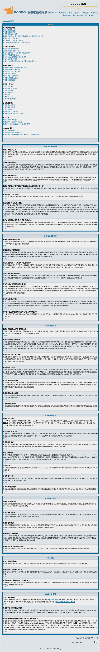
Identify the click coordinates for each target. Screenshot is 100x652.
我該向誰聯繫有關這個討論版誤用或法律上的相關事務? (21, 134)
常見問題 (62, 13)
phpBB (47, 649)
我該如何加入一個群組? (11, 111)
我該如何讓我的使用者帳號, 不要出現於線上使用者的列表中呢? (23, 36)
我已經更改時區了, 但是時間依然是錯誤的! (17, 53)
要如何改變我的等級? (10, 59)
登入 (91, 15)
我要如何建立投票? (9, 74)
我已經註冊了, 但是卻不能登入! (13, 40)
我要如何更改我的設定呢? (11, 49)
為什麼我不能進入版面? (11, 78)
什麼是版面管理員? (9, 107)
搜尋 (69, 13)
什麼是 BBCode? (8, 86)
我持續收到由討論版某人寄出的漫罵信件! (16, 124)
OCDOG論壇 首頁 (8, 21)
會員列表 (77, 13)
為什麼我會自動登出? (10, 34)
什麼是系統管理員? (9, 105)
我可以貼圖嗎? (8, 92)
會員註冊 (94, 13)
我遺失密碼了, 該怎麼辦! (11, 38)
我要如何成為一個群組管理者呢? (13, 113)
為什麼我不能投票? (9, 80)
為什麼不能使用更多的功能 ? (12, 132)
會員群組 (85, 13)
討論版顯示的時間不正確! (11, 51)
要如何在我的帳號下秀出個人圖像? (14, 57)
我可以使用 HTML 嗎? (10, 88)
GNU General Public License (65, 602)
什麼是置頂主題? (8, 97)
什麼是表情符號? (8, 90)
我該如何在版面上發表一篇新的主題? (15, 67)
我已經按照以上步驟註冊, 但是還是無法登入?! (18, 42)
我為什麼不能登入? (9, 30)
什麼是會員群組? (8, 109)
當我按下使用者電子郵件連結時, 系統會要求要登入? (20, 61)
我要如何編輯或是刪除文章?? (12, 69)
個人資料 (67, 15)
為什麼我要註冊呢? (9, 32)
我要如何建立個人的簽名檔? (12, 72)
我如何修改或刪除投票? (11, 76)
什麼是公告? (7, 94)
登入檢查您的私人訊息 (79, 15)
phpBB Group (53, 599)
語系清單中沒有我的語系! (11, 55)
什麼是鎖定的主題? (9, 99)
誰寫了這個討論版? (9, 130)
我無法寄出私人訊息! (10, 120)
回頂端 (5, 158)
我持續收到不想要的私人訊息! (12, 122)
